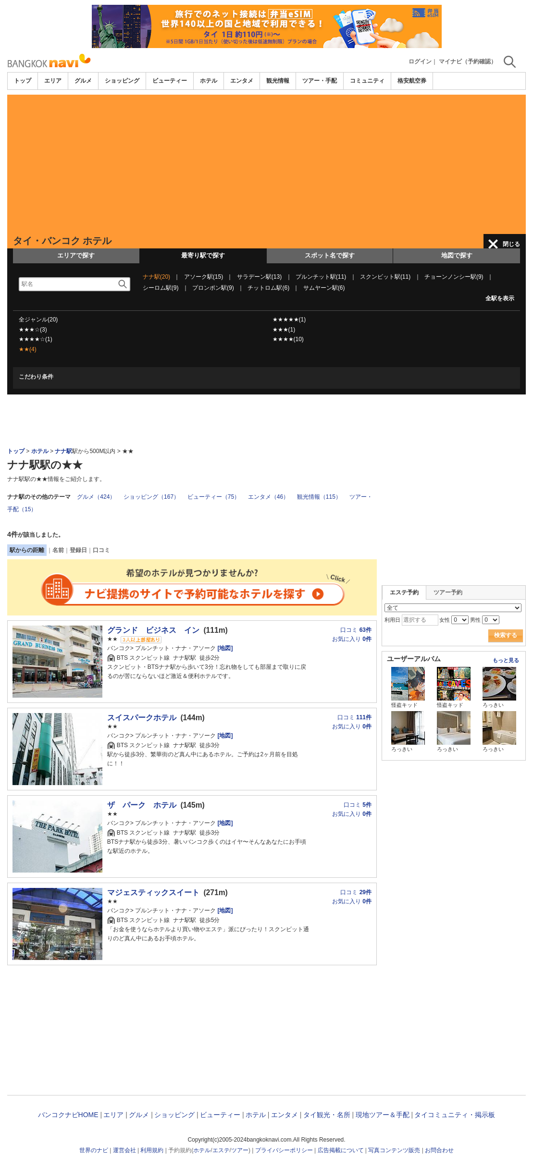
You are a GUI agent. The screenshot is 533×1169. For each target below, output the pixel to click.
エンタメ (241, 80)
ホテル (208, 80)
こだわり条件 (36, 376)
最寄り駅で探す (203, 255)
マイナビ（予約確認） (467, 61)
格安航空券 (411, 80)
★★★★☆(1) (35, 339)
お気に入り (352, 639)
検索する (505, 635)
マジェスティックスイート (153, 892)
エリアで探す (76, 255)
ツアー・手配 (319, 80)
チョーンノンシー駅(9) (453, 276)
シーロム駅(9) (161, 287)
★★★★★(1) (289, 319)
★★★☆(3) (33, 329)
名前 (58, 550)
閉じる (511, 244)
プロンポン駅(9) (213, 287)
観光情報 (277, 80)
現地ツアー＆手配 (382, 1115)
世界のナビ (93, 1150)
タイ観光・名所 (326, 1115)
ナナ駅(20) (156, 276)
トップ (22, 80)
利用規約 (151, 1150)
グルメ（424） (96, 496)
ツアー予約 (448, 592)
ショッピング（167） (151, 496)
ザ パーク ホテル (141, 805)
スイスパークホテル (141, 718)
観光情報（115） (319, 496)
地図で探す (456, 255)
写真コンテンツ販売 (394, 1150)
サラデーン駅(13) (259, 276)
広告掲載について (341, 1150)
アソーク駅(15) (203, 276)
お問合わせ (439, 1150)
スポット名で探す (330, 255)
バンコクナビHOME (68, 1115)
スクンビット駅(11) (385, 276)
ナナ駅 (63, 451)
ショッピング (122, 80)
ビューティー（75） (213, 496)
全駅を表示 (499, 298)
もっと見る (506, 660)
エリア (53, 80)
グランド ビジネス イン (153, 630)
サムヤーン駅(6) (324, 287)
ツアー (239, 1150)
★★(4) (28, 349)
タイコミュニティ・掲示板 (454, 1115)
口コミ (101, 550)
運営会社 (124, 1150)
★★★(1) (284, 329)
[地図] (224, 648)
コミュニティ (367, 80)
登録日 (78, 550)
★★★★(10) (288, 339)
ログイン (420, 61)
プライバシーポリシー (284, 1150)
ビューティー (169, 80)
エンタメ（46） (268, 496)
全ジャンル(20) (38, 319)
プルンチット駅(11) (321, 276)
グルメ (83, 80)
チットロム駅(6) (268, 287)
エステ (221, 1150)
